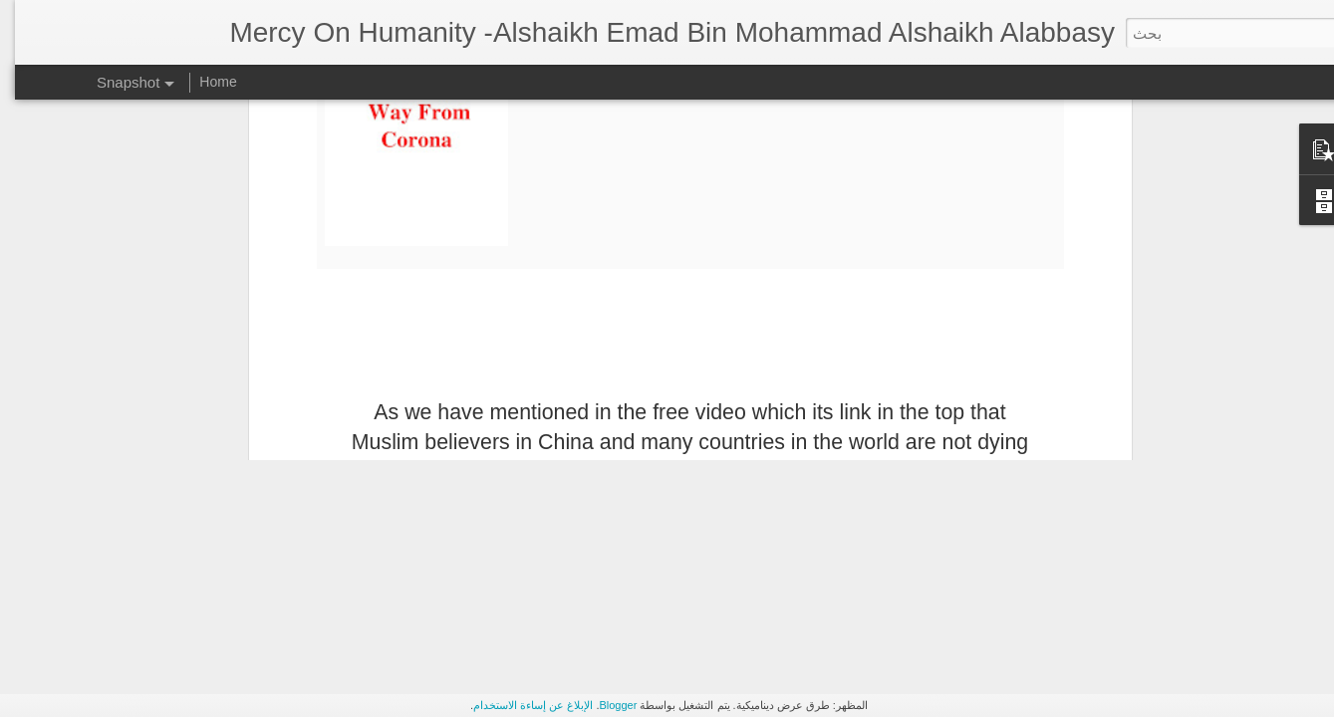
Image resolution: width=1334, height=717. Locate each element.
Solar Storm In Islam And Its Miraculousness (297, 351)
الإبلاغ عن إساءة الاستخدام (518, 705)
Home (202, 82)
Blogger (603, 705)
